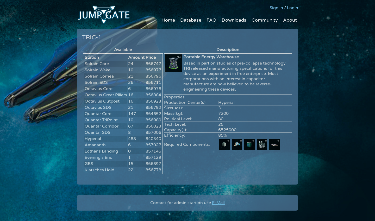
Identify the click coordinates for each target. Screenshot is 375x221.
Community (265, 20)
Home (168, 20)
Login (292, 7)
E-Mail (218, 202)
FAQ (211, 20)
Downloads (234, 20)
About (290, 20)
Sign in (276, 7)
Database (190, 20)
